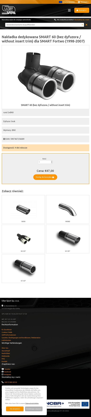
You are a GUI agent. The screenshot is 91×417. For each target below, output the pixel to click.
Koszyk (81, 10)
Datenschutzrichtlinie (32, 403)
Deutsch (83, 2)
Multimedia (5, 356)
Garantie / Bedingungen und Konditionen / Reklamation (21, 338)
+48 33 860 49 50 (10, 382)
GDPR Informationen (9, 335)
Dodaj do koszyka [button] (45, 177)
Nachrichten (6, 353)
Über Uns (5, 348)
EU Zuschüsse (7, 329)
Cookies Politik (7, 332)
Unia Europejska (67, 2)
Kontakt (4, 361)
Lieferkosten (6, 340)
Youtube (7, 369)
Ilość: (44, 159)
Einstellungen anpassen (33, 409)
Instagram (7, 374)
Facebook (7, 372)
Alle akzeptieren (15, 409)
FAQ (3, 359)
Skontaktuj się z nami (81, 20)
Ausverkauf (6, 351)
